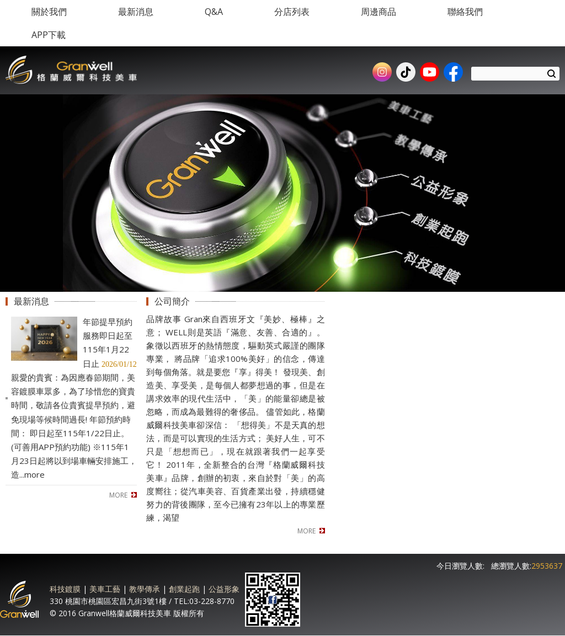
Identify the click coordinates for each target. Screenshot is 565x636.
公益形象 (224, 589)
